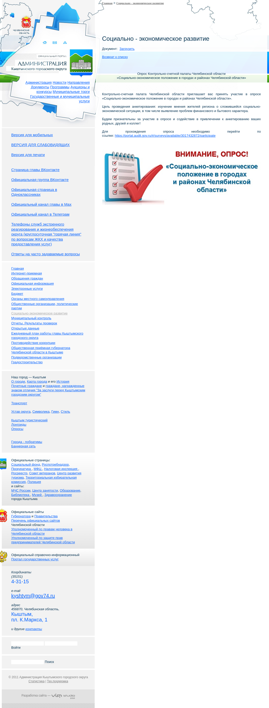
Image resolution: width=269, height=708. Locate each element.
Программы (59, 87)
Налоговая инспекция (61, 469)
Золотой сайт (13, 22)
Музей (37, 495)
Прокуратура (21, 469)
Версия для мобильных (32, 135)
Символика (40, 411)
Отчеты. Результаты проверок (34, 323)
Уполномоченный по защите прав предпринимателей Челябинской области (43, 540)
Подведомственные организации (36, 357)
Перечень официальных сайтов (35, 520)
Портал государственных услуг (35, 559)
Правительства (46, 516)
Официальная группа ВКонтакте (39, 179)
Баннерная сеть (23, 446)
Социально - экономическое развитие (140, 3)
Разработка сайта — (48, 695)
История (62, 381)
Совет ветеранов (42, 473)
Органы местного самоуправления (37, 299)
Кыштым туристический (29, 420)
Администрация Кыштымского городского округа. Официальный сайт (51, 62)
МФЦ (38, 469)
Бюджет (17, 294)
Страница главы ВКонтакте (35, 170)
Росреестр (19, 473)
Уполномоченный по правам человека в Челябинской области (41, 531)
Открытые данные (25, 328)
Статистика (37, 681)
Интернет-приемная (26, 273)
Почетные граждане (26, 386)
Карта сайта (65, 42)
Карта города (37, 381)
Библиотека (20, 495)
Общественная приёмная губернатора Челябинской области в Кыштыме (40, 350)
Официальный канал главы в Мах (41, 204)
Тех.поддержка (57, 681)
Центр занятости (45, 490)
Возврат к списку (115, 57)
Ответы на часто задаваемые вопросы (45, 254)
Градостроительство (27, 362)
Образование (70, 490)
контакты (33, 629)
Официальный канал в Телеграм (40, 214)
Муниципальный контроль (31, 318)
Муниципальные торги (71, 92)
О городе (18, 381)
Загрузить (126, 49)
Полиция (34, 482)
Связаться (55, 42)
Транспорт (19, 403)
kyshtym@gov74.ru (33, 596)
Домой (45, 42)
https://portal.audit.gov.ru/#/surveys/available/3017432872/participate (165, 135)
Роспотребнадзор (55, 464)
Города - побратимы (26, 442)
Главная (107, 3)
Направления (78, 82)
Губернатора (21, 516)
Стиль (65, 411)
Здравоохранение (58, 495)
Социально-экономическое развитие (39, 313)
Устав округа (21, 411)
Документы (40, 87)
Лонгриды (18, 424)
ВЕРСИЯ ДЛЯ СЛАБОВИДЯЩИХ (40, 145)
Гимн (55, 411)
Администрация (38, 82)
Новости (59, 82)
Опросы (17, 429)
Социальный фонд (25, 464)
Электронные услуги (27, 288)
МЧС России (20, 490)
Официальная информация (32, 283)
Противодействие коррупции (33, 343)
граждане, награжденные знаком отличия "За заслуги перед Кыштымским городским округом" (48, 390)
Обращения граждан (27, 278)
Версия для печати (28, 154)
